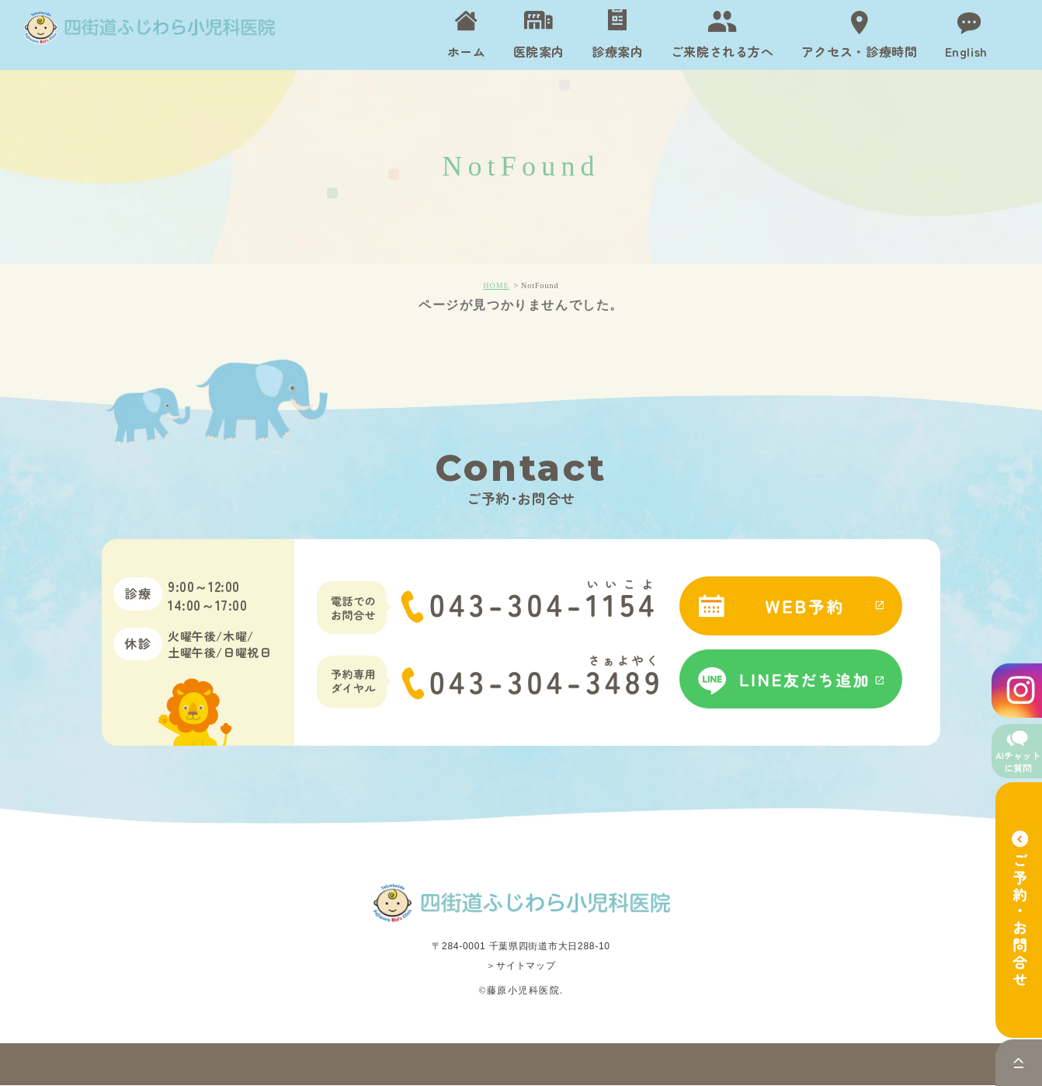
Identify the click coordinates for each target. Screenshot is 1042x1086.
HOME (496, 285)
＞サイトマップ (520, 966)
